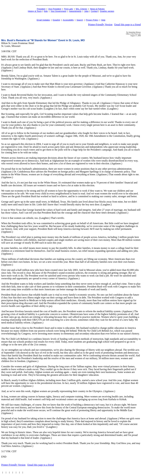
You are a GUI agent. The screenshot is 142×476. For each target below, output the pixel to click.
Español (56, 20)
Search (80, 20)
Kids (46, 11)
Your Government (58, 11)
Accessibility (68, 20)
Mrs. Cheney (81, 9)
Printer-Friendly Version (100, 24)
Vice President (54, 9)
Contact (94, 11)
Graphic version (107, 11)
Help (103, 20)
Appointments (75, 11)
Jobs (86, 11)
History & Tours (35, 11)
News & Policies (97, 9)
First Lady (68, 9)
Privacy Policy (92, 20)
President (41, 9)
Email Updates (43, 20)
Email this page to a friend (127, 24)
